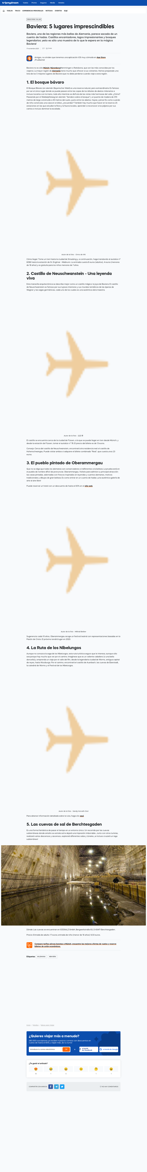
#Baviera (52, 956)
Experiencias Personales (33, 11)
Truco (17, 11)
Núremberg (55, 68)
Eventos (58, 11)
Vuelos (10, 11)
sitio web (89, 486)
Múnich (46, 68)
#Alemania (41, 956)
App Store (101, 57)
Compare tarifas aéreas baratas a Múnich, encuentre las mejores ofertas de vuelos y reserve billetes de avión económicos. (75, 945)
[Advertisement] (73, 991)
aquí (82, 816)
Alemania (56, 71)
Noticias (49, 11)
